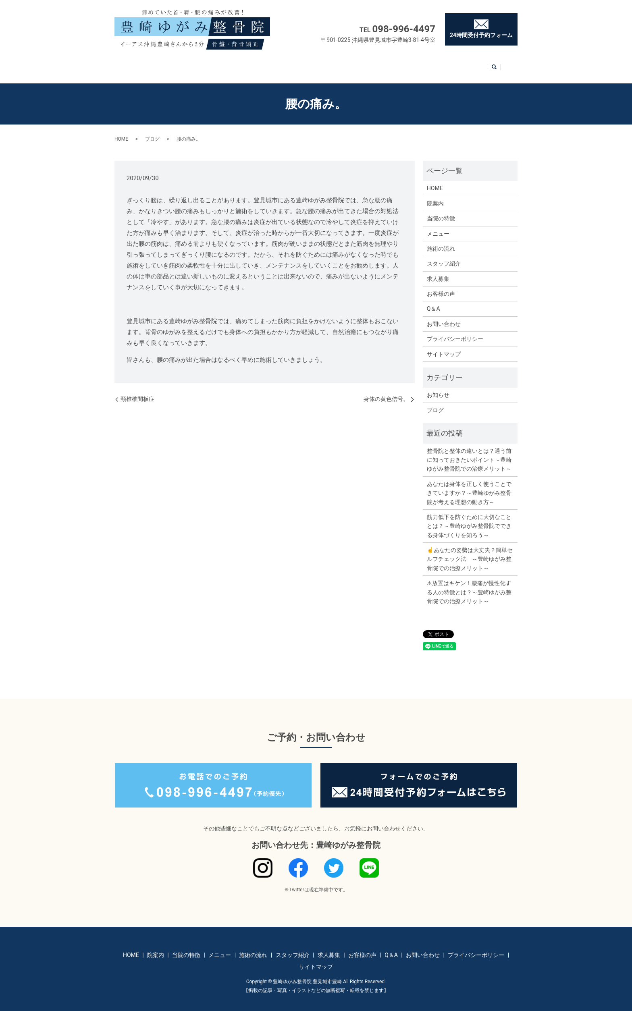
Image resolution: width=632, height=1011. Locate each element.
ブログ (152, 131)
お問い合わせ (475, 63)
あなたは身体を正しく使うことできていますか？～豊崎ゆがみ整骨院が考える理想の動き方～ (469, 485)
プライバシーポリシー (455, 331)
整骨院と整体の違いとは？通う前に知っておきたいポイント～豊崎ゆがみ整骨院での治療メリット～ (469, 452)
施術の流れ (278, 63)
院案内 (164, 63)
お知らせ (438, 387)
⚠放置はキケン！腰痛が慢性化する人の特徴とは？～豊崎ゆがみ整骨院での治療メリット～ (469, 584)
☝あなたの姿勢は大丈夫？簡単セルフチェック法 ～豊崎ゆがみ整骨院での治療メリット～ (470, 551)
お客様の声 (403, 63)
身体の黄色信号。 (386, 391)
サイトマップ (444, 346)
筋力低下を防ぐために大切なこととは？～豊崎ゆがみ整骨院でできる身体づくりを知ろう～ (469, 518)
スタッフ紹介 (323, 63)
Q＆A (438, 63)
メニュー (239, 63)
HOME (135, 63)
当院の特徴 (201, 63)
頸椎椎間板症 (137, 391)
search (506, 64)
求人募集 (364, 63)
